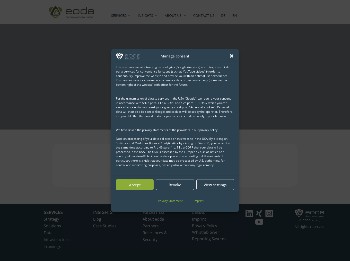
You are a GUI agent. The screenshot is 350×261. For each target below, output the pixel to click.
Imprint (198, 201)
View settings (215, 184)
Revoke (175, 184)
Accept (135, 184)
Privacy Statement (170, 201)
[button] (231, 56)
